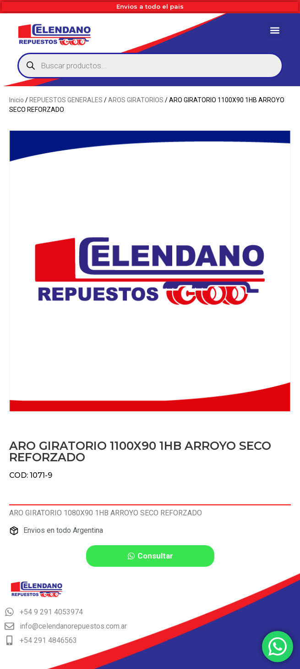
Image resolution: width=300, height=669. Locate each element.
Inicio (16, 100)
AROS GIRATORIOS (136, 100)
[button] (275, 30)
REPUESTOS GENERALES (66, 100)
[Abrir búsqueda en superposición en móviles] (150, 65)
